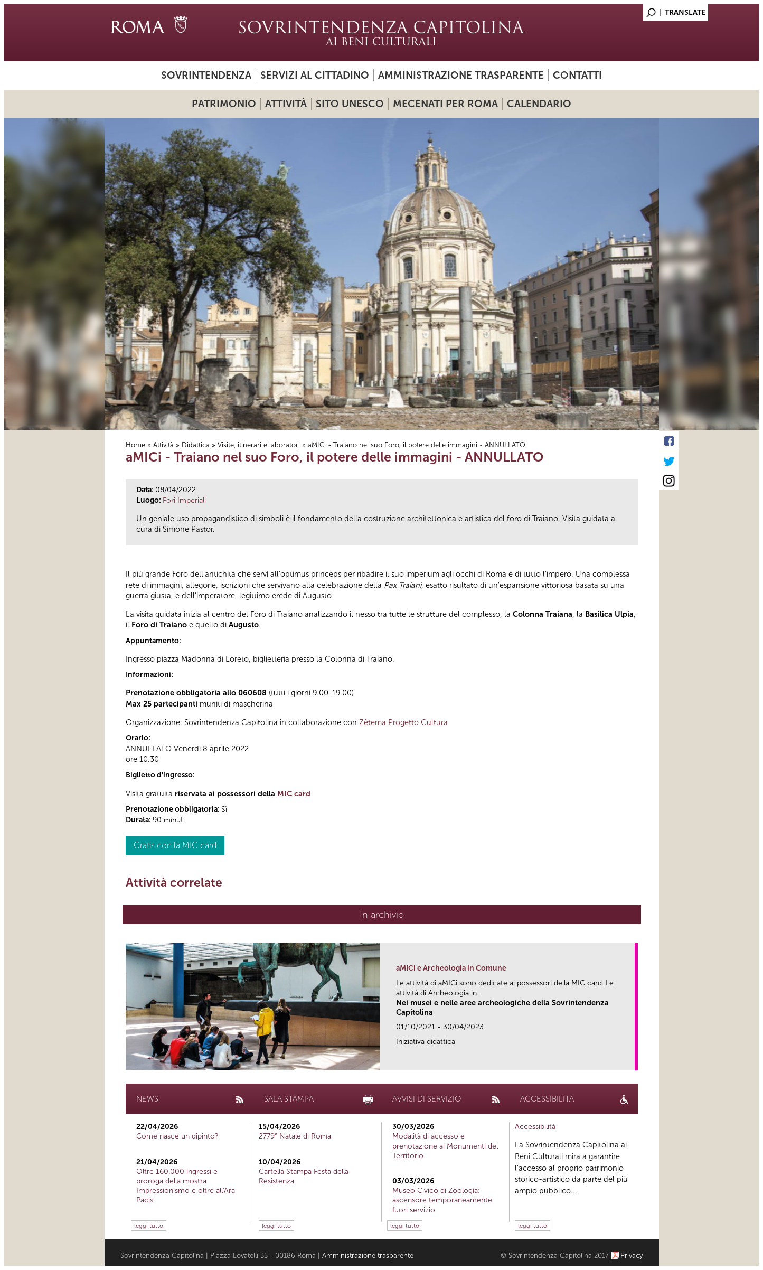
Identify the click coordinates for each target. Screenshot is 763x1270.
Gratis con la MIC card (175, 845)
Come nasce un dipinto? (177, 1136)
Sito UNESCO (350, 104)
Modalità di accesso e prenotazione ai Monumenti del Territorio (445, 1146)
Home (135, 445)
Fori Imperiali (184, 500)
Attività (286, 104)
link (630, 1059)
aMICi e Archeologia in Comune (451, 968)
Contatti (577, 75)
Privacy (631, 1255)
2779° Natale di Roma (295, 1136)
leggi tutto (148, 1225)
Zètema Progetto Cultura (403, 722)
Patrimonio (224, 104)
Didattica (196, 445)
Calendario (539, 104)
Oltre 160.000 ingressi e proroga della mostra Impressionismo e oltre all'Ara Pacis (185, 1186)
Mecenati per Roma (445, 104)
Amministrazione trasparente (461, 75)
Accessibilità (535, 1126)
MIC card (293, 793)
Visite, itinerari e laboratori (259, 445)
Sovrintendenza (206, 75)
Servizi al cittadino (314, 75)
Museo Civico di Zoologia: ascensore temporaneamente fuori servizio (442, 1200)
